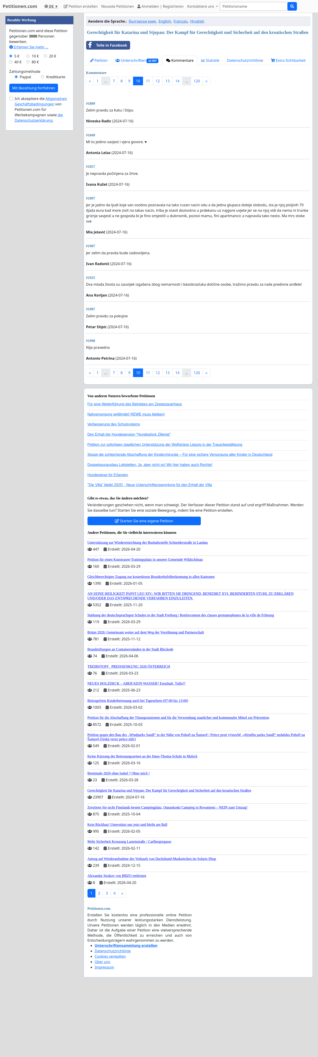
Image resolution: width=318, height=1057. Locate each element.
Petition (99, 60)
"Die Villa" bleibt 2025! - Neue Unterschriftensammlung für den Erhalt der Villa (149, 548)
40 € (18, 197)
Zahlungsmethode (25, 207)
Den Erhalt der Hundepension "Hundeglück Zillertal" (129, 498)
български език (142, 21)
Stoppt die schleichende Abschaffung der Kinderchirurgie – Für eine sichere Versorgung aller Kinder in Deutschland (179, 518)
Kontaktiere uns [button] (201, 6)
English (165, 21)
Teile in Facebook (106, 45)
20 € (52, 191)
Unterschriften (137, 60)
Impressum (104, 1030)
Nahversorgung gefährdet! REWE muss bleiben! (126, 478)
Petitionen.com (20, 6)
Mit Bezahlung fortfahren (33, 223)
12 (158, 80)
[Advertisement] (198, 124)
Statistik (210, 60)
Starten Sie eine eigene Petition (144, 584)
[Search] (254, 6)
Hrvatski (197, 21)
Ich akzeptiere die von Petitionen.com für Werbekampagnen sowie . (41, 245)
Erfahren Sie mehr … (29, 182)
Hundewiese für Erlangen (107, 538)
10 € (35, 191)
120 (197, 80)
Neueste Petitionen (117, 6)
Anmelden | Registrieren (160, 6)
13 (167, 80)
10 (138, 80)
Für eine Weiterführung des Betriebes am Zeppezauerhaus (134, 467)
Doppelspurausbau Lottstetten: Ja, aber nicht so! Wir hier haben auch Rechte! (149, 528)
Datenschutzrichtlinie (245, 60)
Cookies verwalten (110, 1019)
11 (148, 80)
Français (181, 21)
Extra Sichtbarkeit (288, 60)
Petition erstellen (81, 6)
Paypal (25, 212)
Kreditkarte (55, 212)
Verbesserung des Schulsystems (113, 487)
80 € (35, 197)
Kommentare (180, 60)
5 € (16, 191)
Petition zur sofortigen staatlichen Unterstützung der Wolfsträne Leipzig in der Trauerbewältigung (165, 508)
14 (177, 80)
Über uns (102, 1025)
